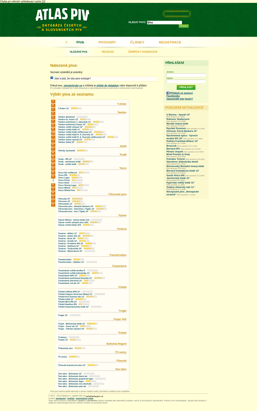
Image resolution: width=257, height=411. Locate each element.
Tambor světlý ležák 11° (69, 129)
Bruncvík (171, 145)
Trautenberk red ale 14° (69, 283)
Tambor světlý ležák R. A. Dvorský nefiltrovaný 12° (81, 137)
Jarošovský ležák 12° (178, 178)
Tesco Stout (63, 183)
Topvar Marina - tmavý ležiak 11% (73, 220)
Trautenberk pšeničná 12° (70, 281)
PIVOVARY (107, 42)
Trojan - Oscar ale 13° (68, 326)
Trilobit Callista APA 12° (69, 292)
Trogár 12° (63, 315)
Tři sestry (62, 357)
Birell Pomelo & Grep (178, 154)
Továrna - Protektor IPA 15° (71, 243)
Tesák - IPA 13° (65, 159)
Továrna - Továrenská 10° (70, 248)
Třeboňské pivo (65, 348)
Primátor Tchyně (175, 159)
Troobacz (62, 337)
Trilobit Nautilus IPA (67, 304)
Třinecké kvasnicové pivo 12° (72, 365)
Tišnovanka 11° (65, 204)
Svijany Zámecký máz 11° (180, 187)
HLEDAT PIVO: (137, 22)
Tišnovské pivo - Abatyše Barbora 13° (75, 206)
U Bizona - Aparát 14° (178, 114)
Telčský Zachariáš (66, 151)
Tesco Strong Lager (67, 185)
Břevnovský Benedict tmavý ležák (185, 166)
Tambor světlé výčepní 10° (70, 127)
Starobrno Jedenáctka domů (182, 161)
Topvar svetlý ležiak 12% (69, 225)
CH (53, 132)
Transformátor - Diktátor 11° (71, 262)
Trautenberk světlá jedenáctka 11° (74, 273)
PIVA (80, 42)
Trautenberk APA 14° (67, 275)
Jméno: (170, 72)
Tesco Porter (64, 180)
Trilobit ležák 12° (66, 299)
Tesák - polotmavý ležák (69, 162)
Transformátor (65, 259)
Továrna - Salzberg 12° (68, 246)
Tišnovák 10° (64, 199)
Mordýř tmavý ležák (177, 123)
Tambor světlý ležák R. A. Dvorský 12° (76, 134)
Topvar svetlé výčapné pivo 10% (73, 222)
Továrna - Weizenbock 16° (70, 251)
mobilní (70, 398)
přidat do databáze (108, 85)
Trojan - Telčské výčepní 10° (71, 329)
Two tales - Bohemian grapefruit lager (75, 379)
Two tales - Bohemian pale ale (72, 386)
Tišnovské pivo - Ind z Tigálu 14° (73, 211)
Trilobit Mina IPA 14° (67, 302)
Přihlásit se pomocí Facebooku (179, 94)
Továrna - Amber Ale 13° (69, 236)
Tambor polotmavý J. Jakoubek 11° (74, 122)
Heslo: (169, 78)
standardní (61, 398)
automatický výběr (84, 398)
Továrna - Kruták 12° (67, 241)
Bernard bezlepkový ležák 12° (182, 170)
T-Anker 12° (63, 108)
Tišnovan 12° (64, 201)
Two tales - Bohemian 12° (70, 374)
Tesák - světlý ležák (67, 164)
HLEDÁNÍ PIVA (78, 51)
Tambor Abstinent (66, 117)
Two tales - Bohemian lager (71, 381)
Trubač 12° (63, 340)
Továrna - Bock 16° (67, 238)
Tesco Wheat (64, 188)
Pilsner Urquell (174, 151)
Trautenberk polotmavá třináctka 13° (75, 278)
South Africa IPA (175, 175)
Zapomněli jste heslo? (179, 98)
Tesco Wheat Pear (66, 190)
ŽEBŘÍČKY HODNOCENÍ (142, 51)
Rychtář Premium (176, 128)
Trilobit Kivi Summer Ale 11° (71, 297)
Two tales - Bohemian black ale (72, 376)
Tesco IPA (62, 175)
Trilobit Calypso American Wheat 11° (75, 294)
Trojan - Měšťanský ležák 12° (71, 324)
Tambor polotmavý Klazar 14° (72, 124)
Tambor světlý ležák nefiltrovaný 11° (75, 132)
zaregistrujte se (73, 85)
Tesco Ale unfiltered (67, 173)
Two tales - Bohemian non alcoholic (75, 384)
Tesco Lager (64, 178)
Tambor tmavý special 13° (70, 140)
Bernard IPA (173, 148)
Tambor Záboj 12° (66, 142)
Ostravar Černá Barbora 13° (181, 131)
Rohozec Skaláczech (178, 119)
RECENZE (108, 51)
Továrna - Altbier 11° (67, 233)
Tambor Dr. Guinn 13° (68, 119)
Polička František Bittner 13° (182, 141)
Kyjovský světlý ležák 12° (180, 182)
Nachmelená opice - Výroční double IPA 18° (182, 137)
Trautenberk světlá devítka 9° (71, 270)
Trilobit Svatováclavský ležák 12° (73, 307)
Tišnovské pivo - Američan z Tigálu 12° (76, 209)
